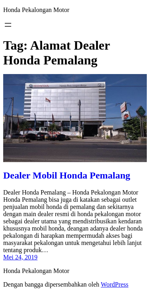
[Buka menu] (8, 25)
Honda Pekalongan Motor (36, 9)
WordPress (114, 284)
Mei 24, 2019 (20, 257)
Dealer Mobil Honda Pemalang (66, 175)
